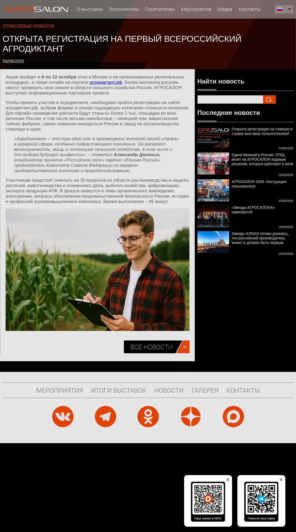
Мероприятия (196, 9)
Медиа (225, 9)
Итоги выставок (118, 390)
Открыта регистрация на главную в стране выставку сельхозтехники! (262, 131)
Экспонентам (124, 9)
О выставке (90, 9)
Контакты (250, 9)
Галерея (205, 390)
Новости (169, 390)
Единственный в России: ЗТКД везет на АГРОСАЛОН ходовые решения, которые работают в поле (262, 159)
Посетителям (160, 9)
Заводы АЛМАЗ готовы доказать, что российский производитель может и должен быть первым (260, 238)
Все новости (151, 347)
